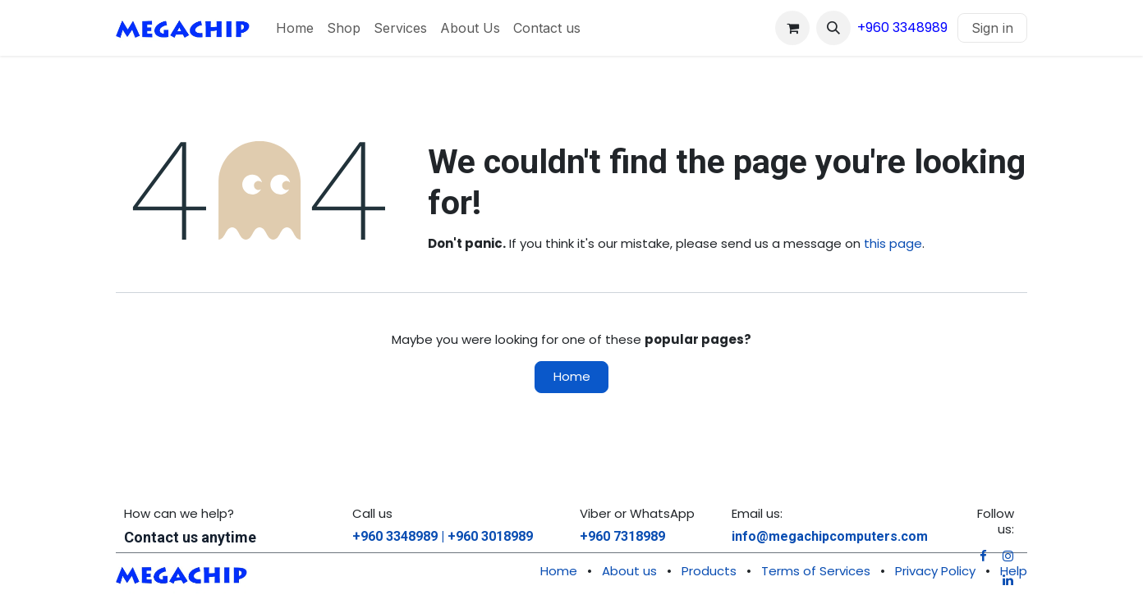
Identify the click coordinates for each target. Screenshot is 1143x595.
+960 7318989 (622, 536)
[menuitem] (294, 28)
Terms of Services (815, 570)
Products (709, 570)
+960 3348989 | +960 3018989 (442, 536)
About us (629, 570)
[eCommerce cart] (792, 28)
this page (893, 243)
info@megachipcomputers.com (830, 536)
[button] (833, 28)
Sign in (992, 28)
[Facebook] (983, 556)
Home (571, 376)
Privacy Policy (935, 570)
